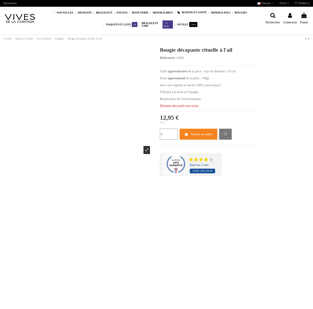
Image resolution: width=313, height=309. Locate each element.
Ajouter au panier (198, 134)
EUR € (284, 3)
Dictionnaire (10, 3)
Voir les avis (202, 171)
